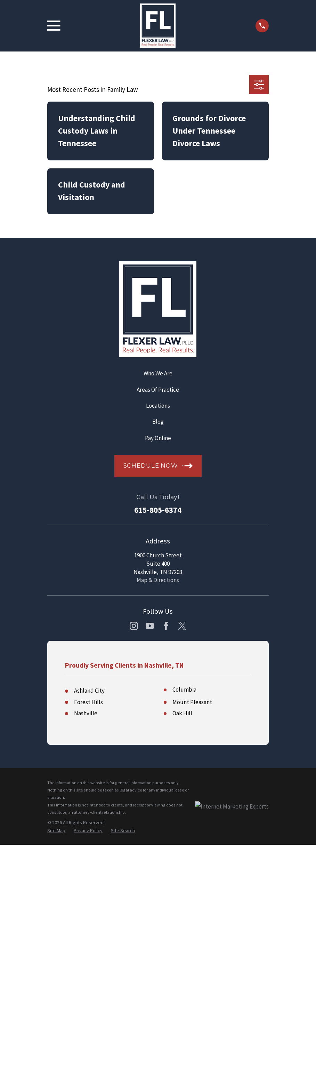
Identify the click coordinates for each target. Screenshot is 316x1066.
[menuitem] (56, 830)
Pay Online (158, 438)
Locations (158, 405)
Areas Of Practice (158, 389)
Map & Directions (158, 580)
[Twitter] (182, 626)
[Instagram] (134, 626)
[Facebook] (166, 626)
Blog (158, 421)
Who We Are (158, 373)
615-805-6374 (157, 510)
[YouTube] (150, 626)
